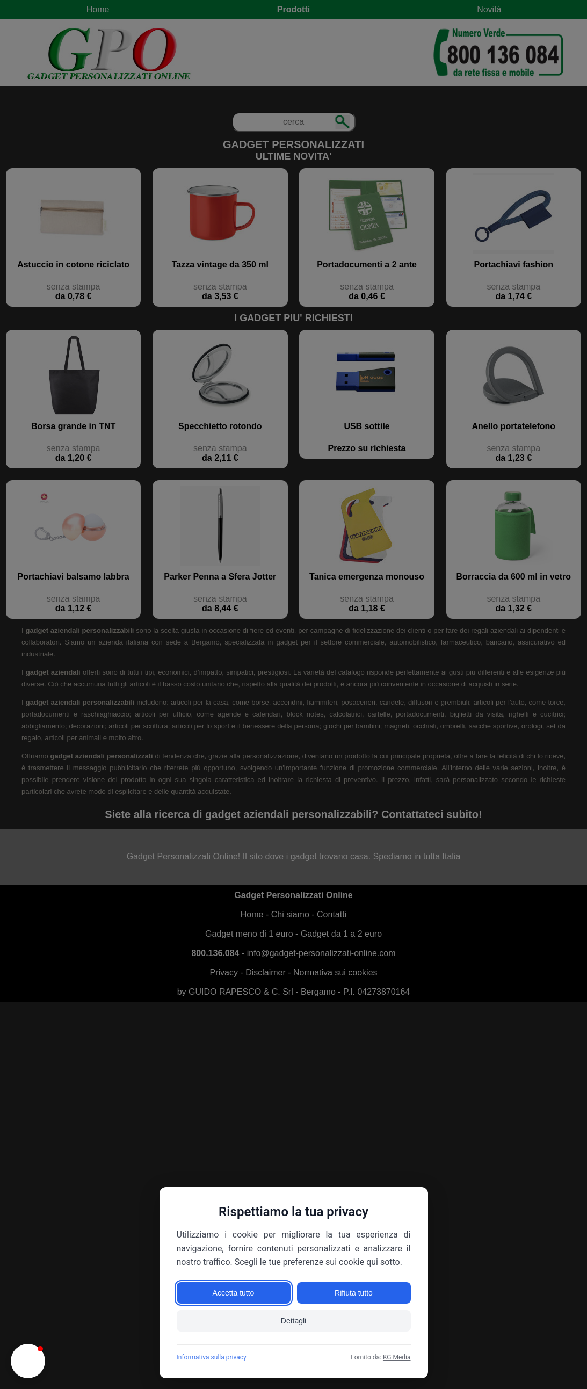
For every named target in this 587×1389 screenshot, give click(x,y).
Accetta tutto (234, 1293)
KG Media (397, 1357)
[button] (28, 1361)
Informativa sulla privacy (212, 1357)
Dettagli (293, 1320)
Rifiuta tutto (354, 1293)
